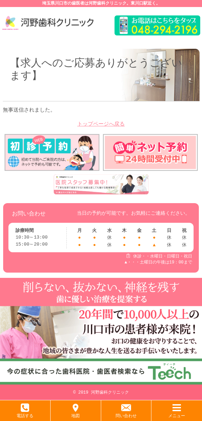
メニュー (176, 413)
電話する (25, 413)
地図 (75, 413)
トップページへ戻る (101, 124)
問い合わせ (126, 413)
